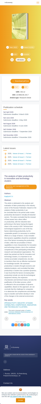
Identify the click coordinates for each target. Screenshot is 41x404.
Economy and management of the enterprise (17, 187)
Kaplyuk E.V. (8, 196)
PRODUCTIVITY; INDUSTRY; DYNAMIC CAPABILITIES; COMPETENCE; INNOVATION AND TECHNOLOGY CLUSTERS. (20, 305)
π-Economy (8, 2)
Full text (28, 153)
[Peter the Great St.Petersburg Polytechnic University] (6, 349)
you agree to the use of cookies (21, 396)
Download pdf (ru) (20, 81)
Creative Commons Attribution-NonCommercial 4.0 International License (21, 312)
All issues (20, 60)
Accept (20, 400)
